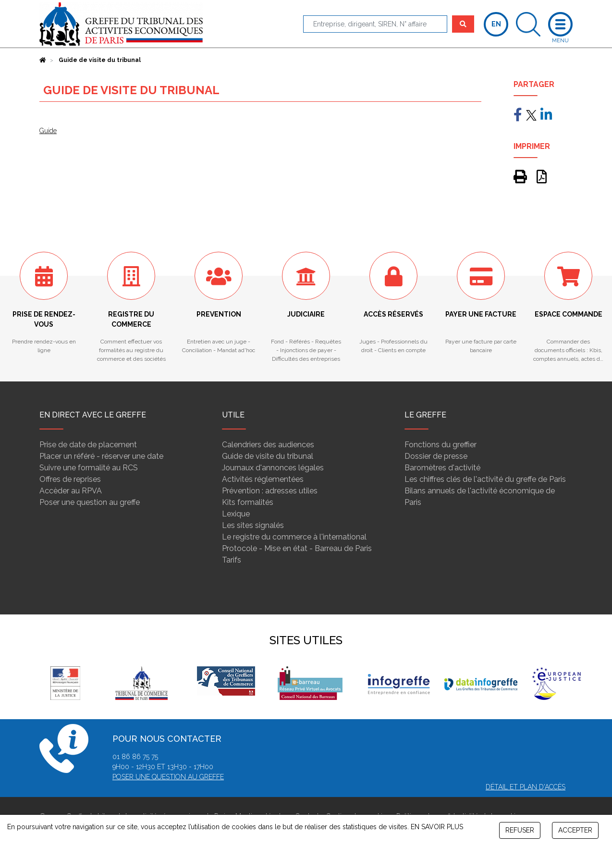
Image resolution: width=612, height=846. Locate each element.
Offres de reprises (70, 479)
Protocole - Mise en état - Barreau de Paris (297, 548)
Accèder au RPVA (70, 490)
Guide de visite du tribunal (267, 456)
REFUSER (519, 830)
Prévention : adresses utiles (270, 490)
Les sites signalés (253, 525)
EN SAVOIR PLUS (437, 827)
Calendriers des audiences (268, 444)
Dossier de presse (435, 456)
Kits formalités (247, 502)
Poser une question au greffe (89, 502)
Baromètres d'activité (442, 467)
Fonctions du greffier (440, 444)
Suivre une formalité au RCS (88, 467)
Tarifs (231, 559)
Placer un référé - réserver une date (101, 456)
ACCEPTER (575, 830)
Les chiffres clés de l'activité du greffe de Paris (485, 479)
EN (496, 24)
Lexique (236, 513)
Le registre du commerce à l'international (294, 536)
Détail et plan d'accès (525, 787)
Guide (48, 131)
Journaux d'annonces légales (273, 467)
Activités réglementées (263, 479)
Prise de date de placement (88, 444)
